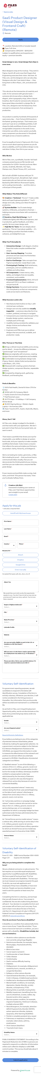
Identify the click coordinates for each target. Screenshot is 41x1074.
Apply (20, 40)
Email (6, 536)
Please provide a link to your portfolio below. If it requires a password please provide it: (20, 662)
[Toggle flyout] (14, 545)
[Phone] (28, 546)
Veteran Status (9, 835)
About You (7, 582)
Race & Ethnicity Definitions (12, 735)
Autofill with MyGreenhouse (20, 513)
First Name (8, 521)
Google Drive (20, 565)
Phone (21, 544)
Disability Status (9, 1032)
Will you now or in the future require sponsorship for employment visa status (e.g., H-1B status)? (19, 652)
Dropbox (20, 560)
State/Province (9, 620)
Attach (20, 555)
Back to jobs (7, 12)
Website (6, 635)
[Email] (20, 539)
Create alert (13, 495)
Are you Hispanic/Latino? (12, 728)
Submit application (20, 1060)
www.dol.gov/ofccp (17, 916)
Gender (6, 720)
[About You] (20, 588)
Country (7, 544)
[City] (20, 615)
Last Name (8, 529)
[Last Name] (20, 531)
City (5, 612)
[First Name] (20, 524)
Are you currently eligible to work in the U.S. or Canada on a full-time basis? (19, 643)
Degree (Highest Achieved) (13, 605)
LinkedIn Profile (9, 627)
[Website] (20, 637)
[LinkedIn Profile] (20, 630)
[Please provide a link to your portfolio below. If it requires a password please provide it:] (20, 669)
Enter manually (20, 570)
